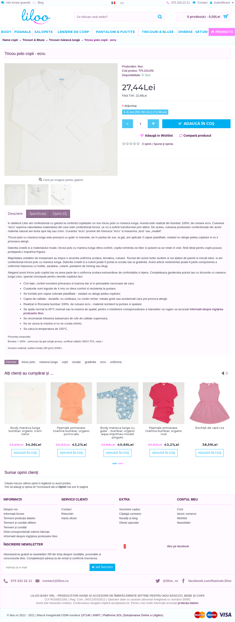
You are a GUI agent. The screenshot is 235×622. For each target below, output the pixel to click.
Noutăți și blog (128, 518)
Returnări (67, 513)
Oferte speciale (129, 522)
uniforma (116, 362)
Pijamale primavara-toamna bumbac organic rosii (163, 431)
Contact (66, 509)
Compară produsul (197, 135)
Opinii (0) (60, 214)
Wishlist (182, 518)
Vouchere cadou (129, 509)
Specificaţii (37, 214)
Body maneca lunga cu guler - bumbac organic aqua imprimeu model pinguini (117, 432)
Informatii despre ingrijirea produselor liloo (30, 536)
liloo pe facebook (178, 546)
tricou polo (28, 362)
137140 (85, 615)
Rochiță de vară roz (209, 428)
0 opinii (146, 144)
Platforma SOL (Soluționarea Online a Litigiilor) (133, 615)
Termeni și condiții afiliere (20, 522)
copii (65, 362)
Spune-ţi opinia (163, 144)
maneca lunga (48, 362)
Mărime (131, 106)
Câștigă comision (130, 513)
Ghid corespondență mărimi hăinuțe (27, 531)
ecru (103, 362)
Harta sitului (69, 518)
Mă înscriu (102, 567)
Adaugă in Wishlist (159, 135)
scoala (76, 362)
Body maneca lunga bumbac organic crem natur (25, 431)
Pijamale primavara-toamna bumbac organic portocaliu (71, 431)
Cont (180, 509)
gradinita (90, 362)
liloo (140, 66)
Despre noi (11, 509)
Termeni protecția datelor (19, 518)
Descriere (15, 214)
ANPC (97, 615)
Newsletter (184, 522)
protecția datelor (188, 603)
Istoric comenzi (186, 513)
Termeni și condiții (15, 527)
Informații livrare (14, 513)
